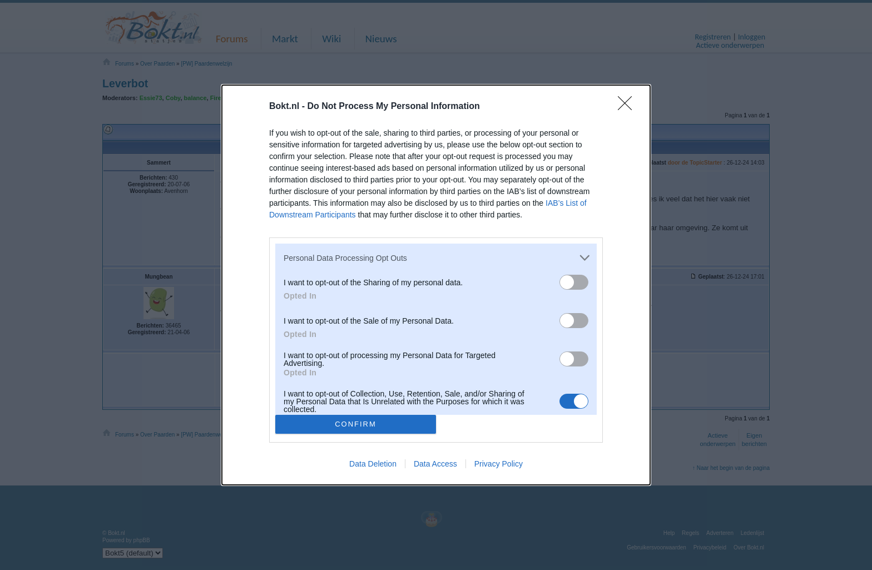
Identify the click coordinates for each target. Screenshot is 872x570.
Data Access (435, 463)
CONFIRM (355, 423)
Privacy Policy (498, 463)
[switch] (573, 282)
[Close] (628, 106)
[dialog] (436, 285)
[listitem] (436, 258)
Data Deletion (373, 463)
